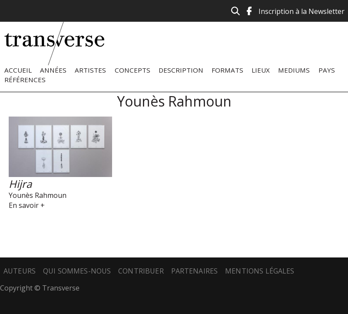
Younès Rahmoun (37, 195)
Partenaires (194, 271)
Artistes (90, 70)
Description (181, 70)
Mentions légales (260, 271)
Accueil (18, 70)
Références (25, 79)
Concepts (132, 70)
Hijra (20, 184)
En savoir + (27, 205)
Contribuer (141, 271)
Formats (227, 70)
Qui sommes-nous (77, 271)
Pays (326, 70)
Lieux (261, 70)
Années (53, 70)
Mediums (294, 70)
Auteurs (19, 271)
